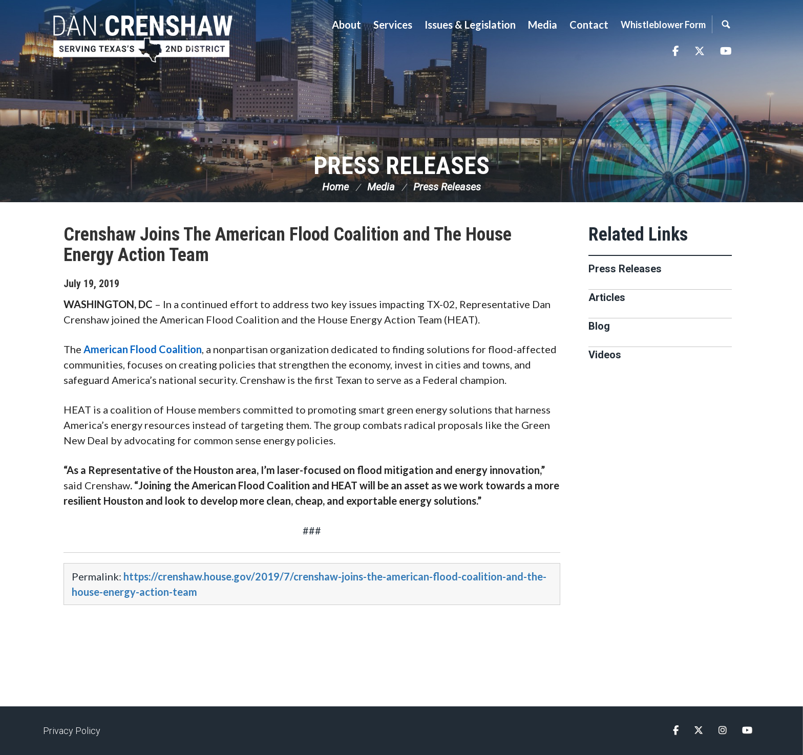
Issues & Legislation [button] (470, 24)
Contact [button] (588, 24)
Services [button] (392, 24)
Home (335, 187)
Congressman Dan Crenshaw (143, 38)
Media (381, 187)
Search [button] (725, 24)
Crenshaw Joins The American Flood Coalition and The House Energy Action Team (288, 245)
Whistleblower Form (663, 24)
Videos (604, 355)
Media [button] (542, 24)
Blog (599, 326)
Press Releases (401, 165)
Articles (606, 297)
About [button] (346, 24)
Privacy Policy (71, 730)
